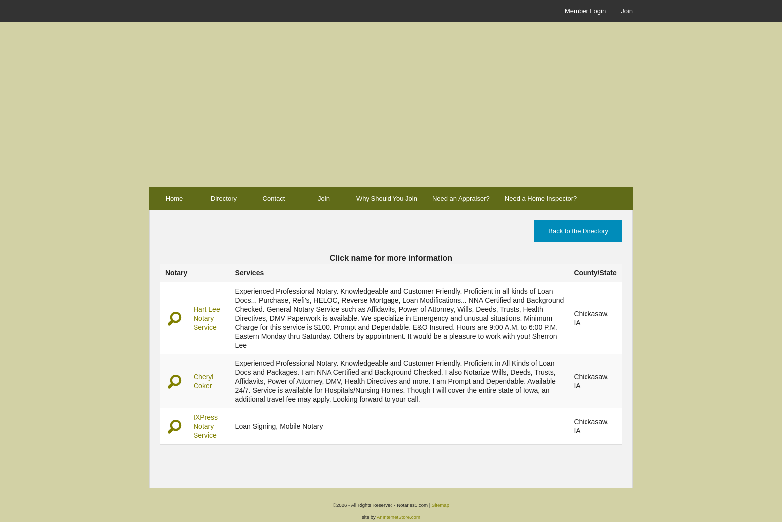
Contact (274, 198)
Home (174, 198)
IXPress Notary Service (206, 426)
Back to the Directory (578, 231)
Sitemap (440, 505)
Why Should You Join (386, 198)
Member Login (585, 11)
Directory (224, 198)
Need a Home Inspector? (541, 198)
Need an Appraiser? (461, 198)
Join (627, 11)
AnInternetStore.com (398, 517)
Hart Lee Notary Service (207, 318)
